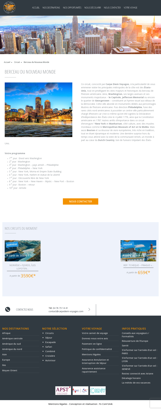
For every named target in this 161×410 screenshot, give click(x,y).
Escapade (50, 342)
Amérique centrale (12, 338)
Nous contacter (112, 7)
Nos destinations (51, 7)
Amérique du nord (12, 349)
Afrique (6, 333)
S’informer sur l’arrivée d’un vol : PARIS (139, 352)
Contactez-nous (24, 309)
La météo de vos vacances (136, 382)
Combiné (50, 351)
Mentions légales (91, 354)
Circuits (49, 333)
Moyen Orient (9, 370)
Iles (4, 365)
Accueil (35, 7)
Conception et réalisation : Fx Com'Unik (91, 403)
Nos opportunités (72, 7)
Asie (4, 354)
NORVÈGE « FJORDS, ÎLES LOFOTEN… (22, 267)
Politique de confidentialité (97, 349)
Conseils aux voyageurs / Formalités (135, 335)
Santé (125, 345)
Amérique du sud (11, 343)
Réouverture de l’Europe (135, 340)
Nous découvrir (92, 7)
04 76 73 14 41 (60, 308)
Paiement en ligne (92, 343)
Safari (48, 346)
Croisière (50, 355)
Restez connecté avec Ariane (137, 373)
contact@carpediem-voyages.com (66, 311)
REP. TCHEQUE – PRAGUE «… (138, 265)
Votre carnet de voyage (95, 333)
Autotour (50, 360)
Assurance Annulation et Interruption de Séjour (95, 361)
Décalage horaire (131, 378)
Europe (6, 359)
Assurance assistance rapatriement (93, 370)
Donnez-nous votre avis (95, 338)
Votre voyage (130, 7)
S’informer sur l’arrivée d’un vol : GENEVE (139, 367)
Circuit (17, 62)
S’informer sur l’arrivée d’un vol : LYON (139, 359)
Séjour (48, 337)
